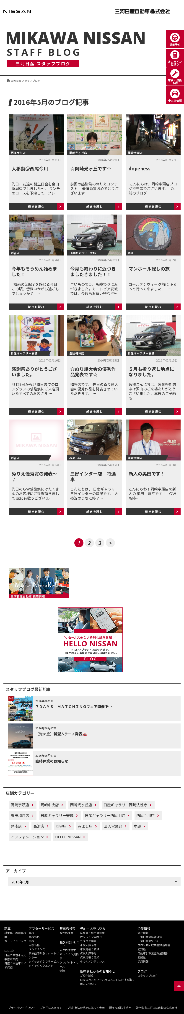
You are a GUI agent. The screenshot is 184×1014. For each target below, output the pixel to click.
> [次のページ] (110, 542)
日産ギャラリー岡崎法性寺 (125, 804)
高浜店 (38, 826)
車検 (31, 933)
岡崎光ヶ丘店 (81, 804)
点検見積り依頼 (89, 957)
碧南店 (16, 826)
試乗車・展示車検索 (92, 933)
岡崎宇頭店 (20, 804)
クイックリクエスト (41, 965)
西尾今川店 (145, 815)
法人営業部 (113, 826)
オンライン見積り (91, 937)
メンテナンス (37, 949)
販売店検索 (66, 933)
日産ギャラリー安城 (57, 815)
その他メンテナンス (92, 961)
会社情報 (142, 933)
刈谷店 (61, 826)
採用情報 (142, 961)
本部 (137, 826)
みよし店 (85, 826)
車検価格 (34, 937)
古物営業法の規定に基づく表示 (85, 1007)
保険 (62, 970)
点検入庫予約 (88, 953)
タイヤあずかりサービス (44, 961)
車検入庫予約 (88, 945)
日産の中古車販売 (15, 955)
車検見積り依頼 (89, 949)
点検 (31, 941)
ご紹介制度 (87, 975)
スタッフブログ (147, 975)
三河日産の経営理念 (149, 937)
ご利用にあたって (51, 1007)
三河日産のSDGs (147, 941)
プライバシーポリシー (22, 1007)
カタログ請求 (68, 950)
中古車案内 (11, 959)
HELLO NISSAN (68, 837)
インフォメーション (27, 837)
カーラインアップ (15, 941)
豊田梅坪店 (20, 815)
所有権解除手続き (120, 1007)
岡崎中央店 (50, 804)
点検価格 (34, 945)
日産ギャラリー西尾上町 (105, 815)
